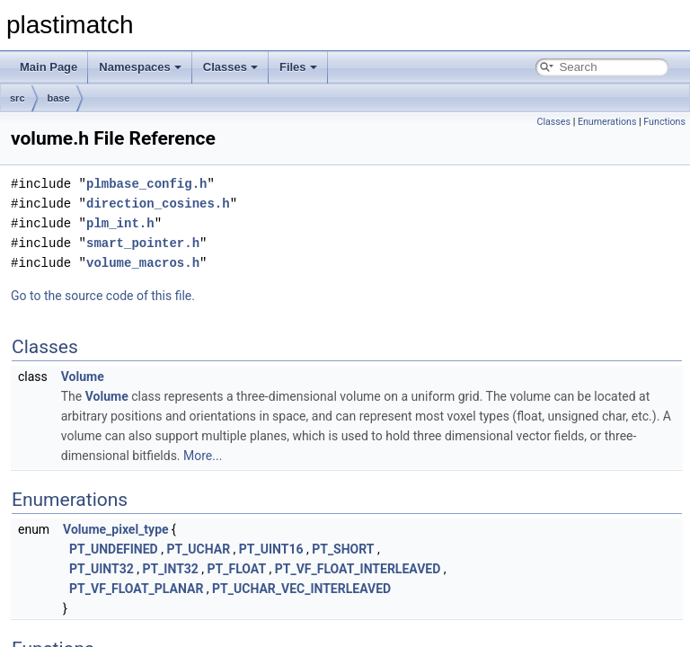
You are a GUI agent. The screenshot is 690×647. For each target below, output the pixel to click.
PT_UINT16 (271, 549)
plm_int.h (120, 223)
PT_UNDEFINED (113, 549)
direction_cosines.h (158, 203)
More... (202, 455)
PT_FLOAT (237, 569)
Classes (230, 67)
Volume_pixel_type (115, 529)
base (59, 98)
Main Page (48, 67)
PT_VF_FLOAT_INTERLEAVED (358, 569)
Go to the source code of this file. (103, 295)
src (17, 98)
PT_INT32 (170, 569)
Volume (82, 376)
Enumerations (607, 122)
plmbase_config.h (146, 183)
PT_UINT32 (101, 569)
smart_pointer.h (142, 243)
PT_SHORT (343, 549)
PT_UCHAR (198, 549)
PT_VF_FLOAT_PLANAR (136, 588)
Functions (664, 122)
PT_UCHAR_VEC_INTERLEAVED (301, 588)
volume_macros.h (142, 262)
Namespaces (140, 67)
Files (298, 67)
